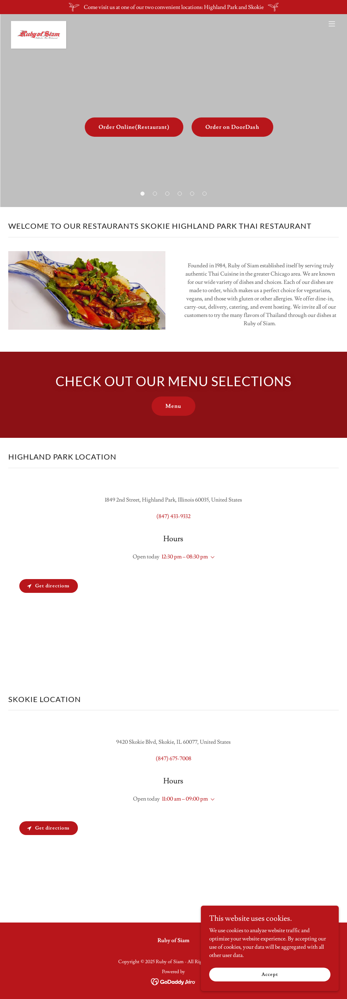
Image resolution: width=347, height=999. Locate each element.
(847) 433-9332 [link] (173, 516)
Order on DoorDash (232, 127)
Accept (270, 974)
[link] (38, 24)
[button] (143, 194)
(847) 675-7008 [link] (173, 758)
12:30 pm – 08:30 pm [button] (185, 556)
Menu (173, 406)
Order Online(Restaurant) (134, 127)
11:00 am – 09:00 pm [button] (185, 798)
